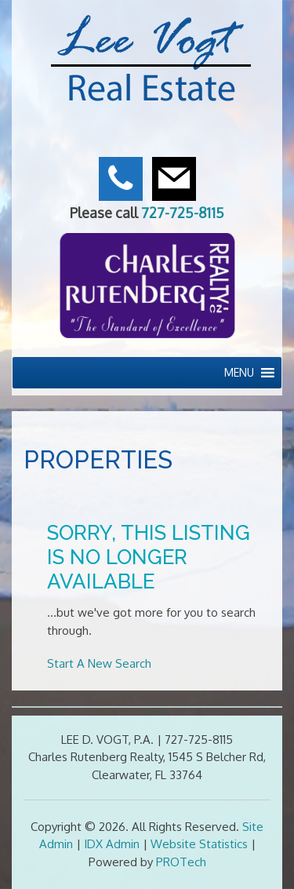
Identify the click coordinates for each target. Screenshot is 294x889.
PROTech (181, 861)
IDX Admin (112, 843)
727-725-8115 (182, 212)
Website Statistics (199, 843)
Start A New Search (99, 663)
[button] (239, 372)
